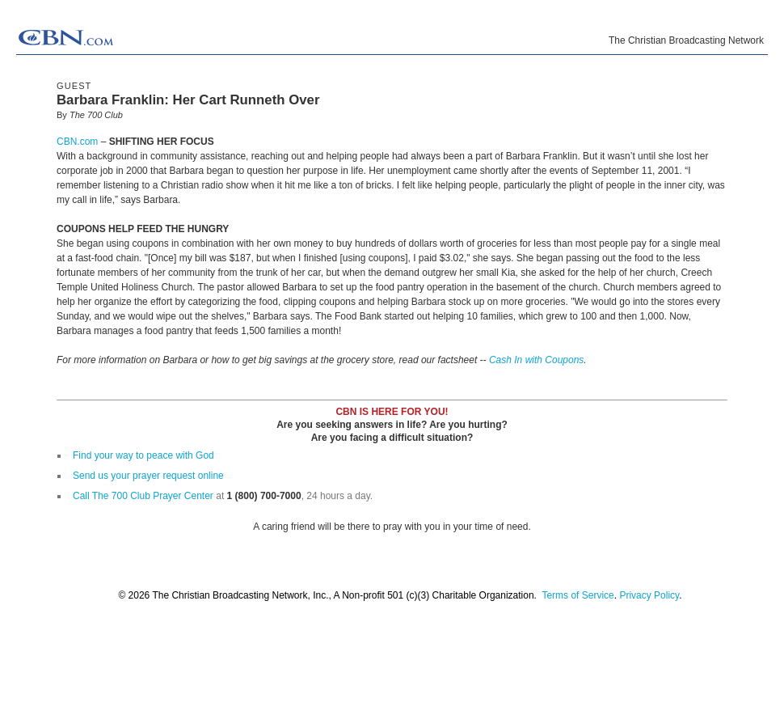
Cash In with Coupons (536, 360)
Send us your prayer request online (148, 475)
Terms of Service (577, 595)
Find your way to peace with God (143, 455)
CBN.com (77, 141)
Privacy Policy (649, 595)
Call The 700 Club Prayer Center (143, 496)
